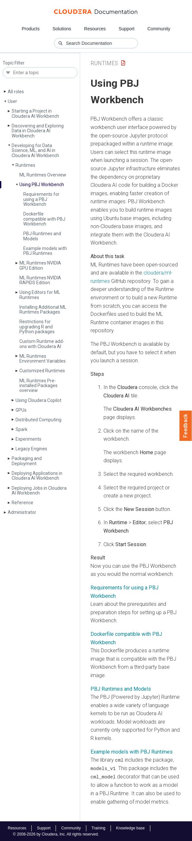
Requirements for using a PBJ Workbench (41, 199)
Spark (21, 429)
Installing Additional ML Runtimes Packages (42, 310)
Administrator (22, 512)
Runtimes (25, 165)
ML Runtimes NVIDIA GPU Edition (40, 265)
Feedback (186, 426)
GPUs (21, 410)
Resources (95, 28)
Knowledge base (130, 828)
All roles (16, 91)
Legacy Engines (31, 448)
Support (126, 28)
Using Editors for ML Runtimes (39, 295)
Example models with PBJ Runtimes (45, 251)
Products (30, 28)
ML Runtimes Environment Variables (42, 359)
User (12, 101)
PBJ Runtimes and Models (42, 236)
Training (98, 828)
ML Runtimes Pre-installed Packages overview (38, 385)
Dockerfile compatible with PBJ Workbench (44, 218)
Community (158, 28)
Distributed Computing (38, 419)
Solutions (61, 28)
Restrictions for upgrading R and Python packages (37, 326)
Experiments (28, 439)
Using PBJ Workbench (41, 184)
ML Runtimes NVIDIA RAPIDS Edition (40, 280)
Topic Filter (14, 63)
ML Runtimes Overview (42, 174)
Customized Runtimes (42, 370)
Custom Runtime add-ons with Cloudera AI (41, 344)
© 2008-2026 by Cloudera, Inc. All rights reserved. (56, 834)
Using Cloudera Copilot (38, 400)
